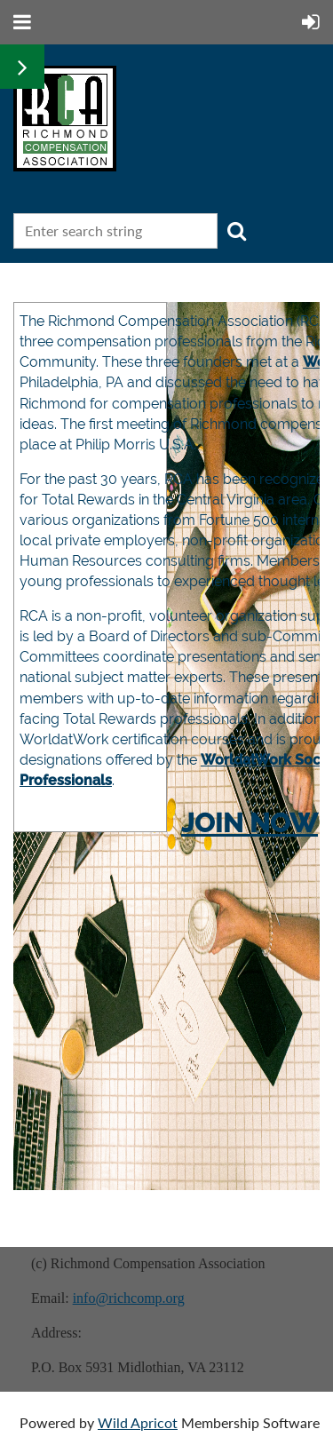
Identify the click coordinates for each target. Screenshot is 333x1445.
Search (236, 231)
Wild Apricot (138, 1422)
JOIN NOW (249, 822)
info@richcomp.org (129, 1298)
